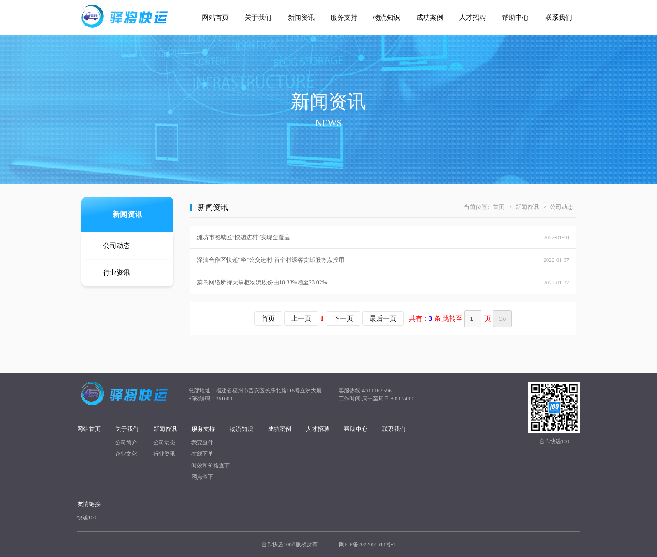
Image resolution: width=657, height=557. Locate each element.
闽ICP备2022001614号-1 (367, 544)
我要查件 (202, 442)
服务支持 (344, 17)
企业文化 (126, 454)
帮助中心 (515, 17)
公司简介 (126, 442)
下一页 (343, 318)
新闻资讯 (301, 17)
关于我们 (258, 17)
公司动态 (116, 245)
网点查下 (202, 477)
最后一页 (383, 318)
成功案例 (429, 17)
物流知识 (386, 17)
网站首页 (215, 17)
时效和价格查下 (210, 465)
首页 (498, 207)
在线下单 (202, 454)
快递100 (86, 517)
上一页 (301, 318)
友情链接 (89, 504)
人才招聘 (472, 17)
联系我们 (558, 17)
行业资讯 (116, 272)
